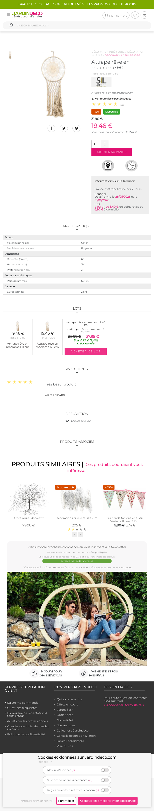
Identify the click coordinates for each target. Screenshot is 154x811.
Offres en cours (67, 704)
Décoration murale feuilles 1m (76, 518)
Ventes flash (65, 709)
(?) (73, 770)
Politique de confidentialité (26, 734)
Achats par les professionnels (27, 721)
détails (46, 762)
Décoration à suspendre (122, 55)
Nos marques (66, 725)
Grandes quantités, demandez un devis (28, 727)
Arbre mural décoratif (28, 518)
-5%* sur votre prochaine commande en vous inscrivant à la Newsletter (77, 547)
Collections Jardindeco (73, 730)
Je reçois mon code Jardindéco (77, 561)
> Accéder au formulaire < (124, 705)
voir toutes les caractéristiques (111, 98)
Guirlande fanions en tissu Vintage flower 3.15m (125, 519)
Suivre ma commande (22, 702)
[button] (105, 142)
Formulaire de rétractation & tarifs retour (27, 714)
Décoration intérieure (108, 51)
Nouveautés (65, 720)
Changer (100, 194)
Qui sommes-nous (70, 699)
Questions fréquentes (22, 708)
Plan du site (65, 746)
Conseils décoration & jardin (76, 736)
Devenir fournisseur (70, 741)
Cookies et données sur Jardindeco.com (77, 757)
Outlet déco (65, 715)
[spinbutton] (100, 144)
